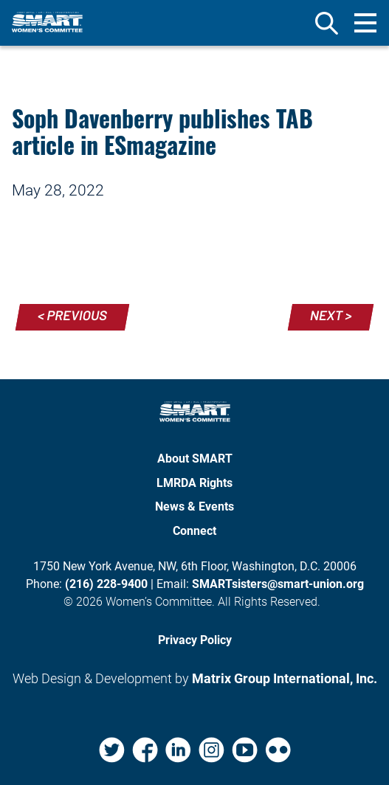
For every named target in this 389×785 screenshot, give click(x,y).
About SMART (195, 459)
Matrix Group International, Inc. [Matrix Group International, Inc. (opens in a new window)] (284, 678)
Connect (194, 531)
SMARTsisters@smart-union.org (278, 584)
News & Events (194, 506)
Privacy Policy (195, 640)
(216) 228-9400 (106, 584)
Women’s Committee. (160, 602)
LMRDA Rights (194, 483)
